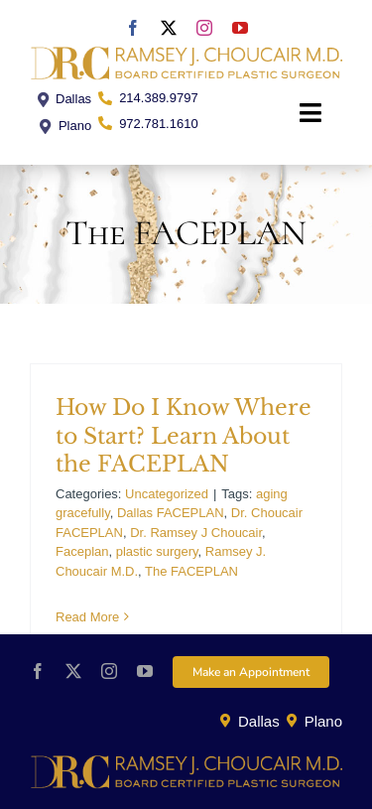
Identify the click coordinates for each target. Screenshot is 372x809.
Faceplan (82, 551)
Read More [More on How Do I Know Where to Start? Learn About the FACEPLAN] (87, 616)
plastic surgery (157, 551)
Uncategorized (166, 493)
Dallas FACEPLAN (170, 512)
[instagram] (204, 28)
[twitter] (169, 28)
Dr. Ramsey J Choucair (196, 532)
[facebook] (133, 28)
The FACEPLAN (191, 571)
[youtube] (240, 28)
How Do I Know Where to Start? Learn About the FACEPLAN (183, 435)
